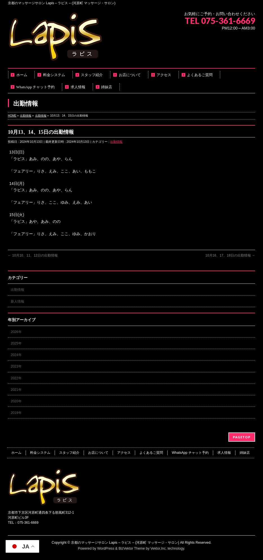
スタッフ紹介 (69, 453)
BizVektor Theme (132, 548)
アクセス (124, 453)
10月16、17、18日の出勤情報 (230, 255)
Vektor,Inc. (158, 548)
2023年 (16, 366)
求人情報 (224, 453)
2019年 (16, 413)
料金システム (40, 453)
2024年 (16, 355)
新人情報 (17, 301)
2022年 (16, 378)
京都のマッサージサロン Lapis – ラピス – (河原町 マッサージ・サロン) (125, 543)
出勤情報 (116, 141)
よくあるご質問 (151, 453)
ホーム (16, 453)
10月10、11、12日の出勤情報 (33, 255)
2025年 (16, 343)
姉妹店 (245, 453)
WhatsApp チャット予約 (190, 453)
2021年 (16, 390)
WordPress (105, 548)
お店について (98, 453)
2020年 (16, 401)
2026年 (16, 332)
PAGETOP (242, 437)
